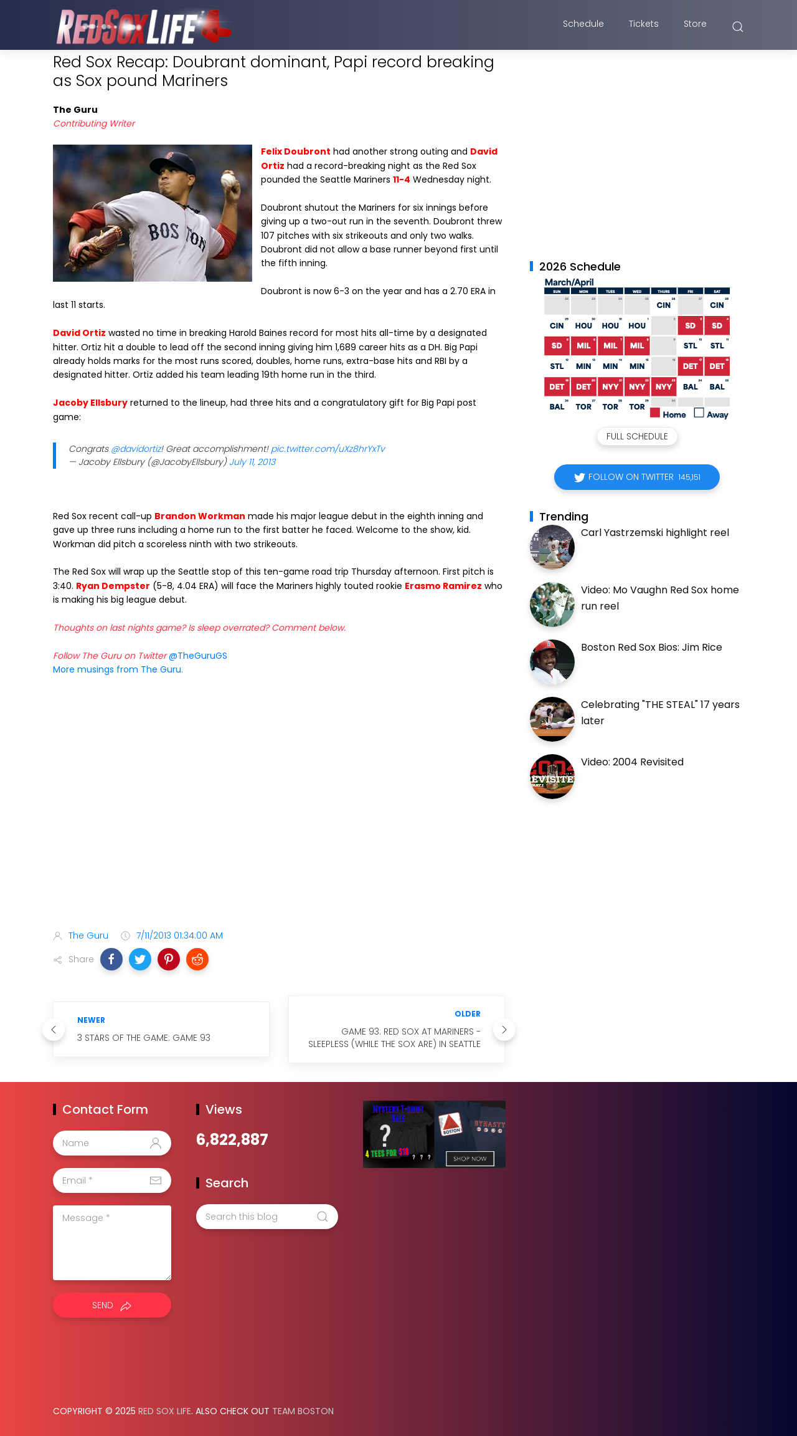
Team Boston (303, 1411)
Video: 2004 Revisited (632, 762)
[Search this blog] (267, 1216)
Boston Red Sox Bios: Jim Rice (651, 647)
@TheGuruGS (198, 655)
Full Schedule (637, 436)
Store (695, 27)
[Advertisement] (279, 821)
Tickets (644, 27)
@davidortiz (136, 449)
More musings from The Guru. (118, 669)
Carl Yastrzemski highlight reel (655, 532)
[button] (111, 959)
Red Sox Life (164, 1411)
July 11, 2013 (252, 462)
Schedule (583, 27)
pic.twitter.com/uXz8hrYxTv (328, 449)
